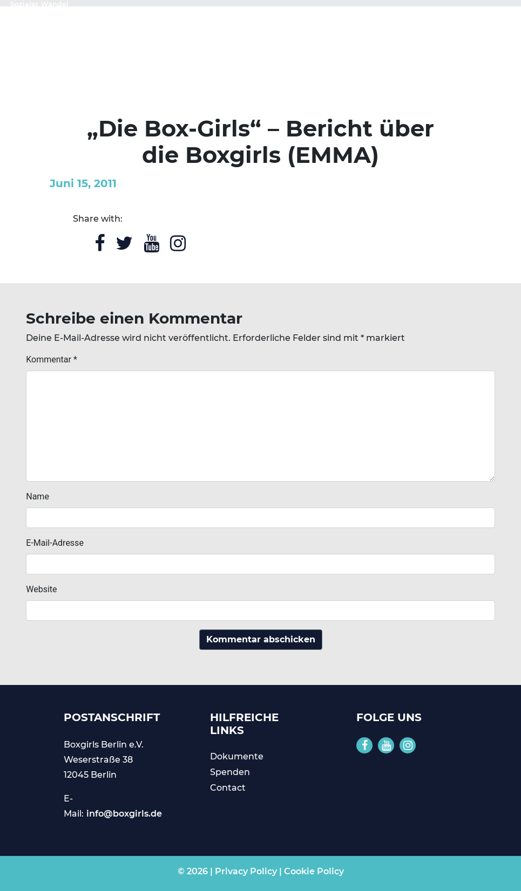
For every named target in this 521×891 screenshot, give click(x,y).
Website (41, 589)
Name (37, 496)
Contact (228, 788)
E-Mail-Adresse (55, 543)
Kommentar (51, 359)
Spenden (230, 772)
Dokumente (236, 756)
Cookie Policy (314, 871)
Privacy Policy (246, 871)
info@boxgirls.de (124, 813)
